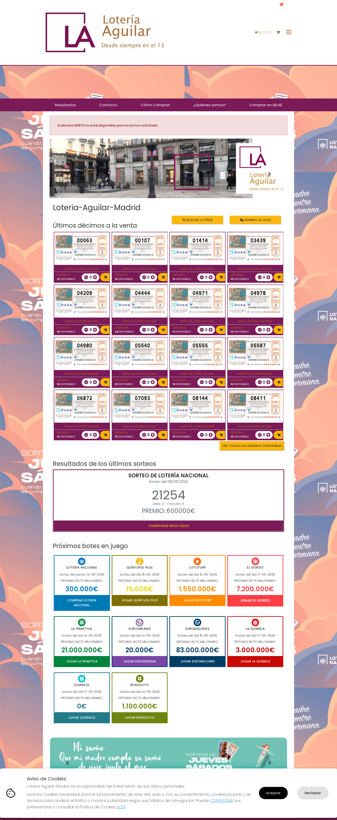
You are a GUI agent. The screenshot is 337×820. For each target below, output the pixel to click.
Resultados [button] (65, 105)
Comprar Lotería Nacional (81, 602)
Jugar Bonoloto (139, 717)
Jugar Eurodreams (139, 661)
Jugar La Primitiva (82, 661)
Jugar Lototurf (197, 600)
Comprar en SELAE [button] (265, 105)
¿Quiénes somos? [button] (209, 105)
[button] (67, 174)
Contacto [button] (108, 105)
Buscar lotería (197, 220)
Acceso (263, 32)
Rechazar (313, 793)
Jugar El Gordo (255, 600)
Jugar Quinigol (81, 717)
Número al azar (255, 220)
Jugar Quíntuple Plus (139, 600)
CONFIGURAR (221, 800)
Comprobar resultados (168, 526)
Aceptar (273, 793)
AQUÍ (121, 807)
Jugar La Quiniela (255, 661)
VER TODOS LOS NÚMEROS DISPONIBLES (252, 446)
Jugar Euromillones (197, 661)
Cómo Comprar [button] (155, 105)
